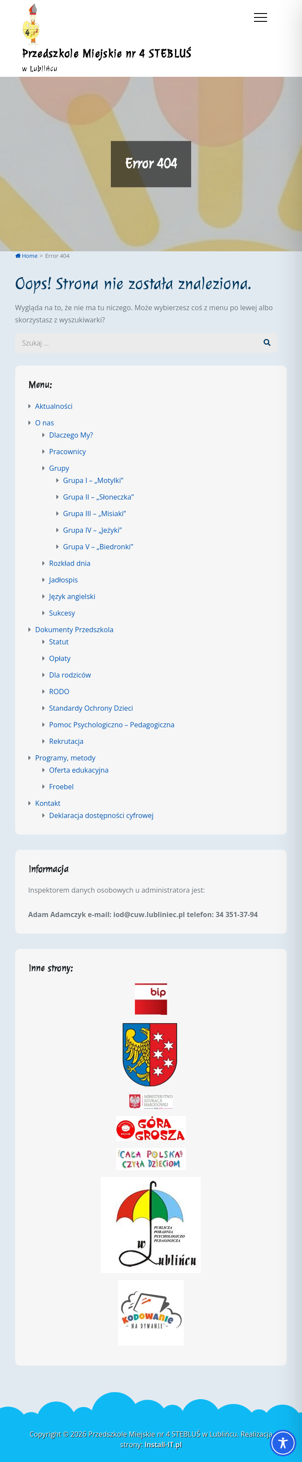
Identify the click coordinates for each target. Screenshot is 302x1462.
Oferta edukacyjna (79, 770)
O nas (44, 423)
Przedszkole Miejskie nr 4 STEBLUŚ (107, 53)
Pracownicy (67, 451)
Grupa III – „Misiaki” (94, 513)
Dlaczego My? (71, 435)
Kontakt (48, 803)
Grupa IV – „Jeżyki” (92, 530)
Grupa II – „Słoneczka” (98, 497)
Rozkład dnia (70, 563)
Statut (59, 642)
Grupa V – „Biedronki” (98, 546)
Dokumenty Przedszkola (74, 629)
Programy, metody (65, 758)
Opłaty (60, 658)
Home (26, 256)
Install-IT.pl (163, 1444)
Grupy (59, 468)
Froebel (61, 786)
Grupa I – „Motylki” (93, 480)
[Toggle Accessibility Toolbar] (283, 1443)
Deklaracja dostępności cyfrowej (101, 815)
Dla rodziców (70, 675)
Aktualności (54, 406)
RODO (59, 691)
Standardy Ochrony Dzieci (91, 708)
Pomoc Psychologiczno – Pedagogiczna (112, 724)
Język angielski (72, 596)
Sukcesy (62, 613)
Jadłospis (63, 580)
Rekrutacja (66, 741)
